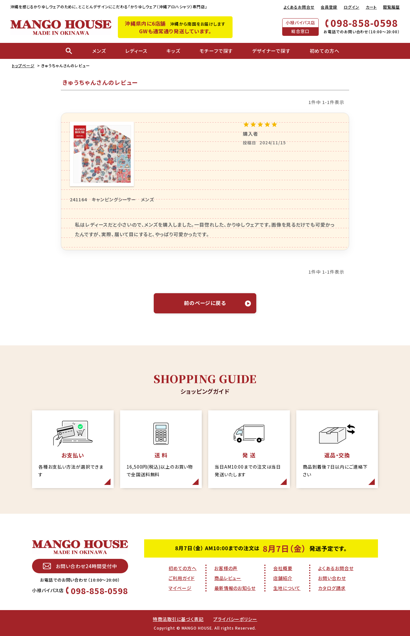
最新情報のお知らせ (235, 588)
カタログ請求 (331, 588)
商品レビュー (227, 578)
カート (371, 7)
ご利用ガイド (181, 578)
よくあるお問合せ (298, 7)
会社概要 (282, 568)
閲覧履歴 (391, 7)
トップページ (23, 65)
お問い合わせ (332, 578)
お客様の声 (226, 568)
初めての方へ (182, 568)
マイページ (180, 588)
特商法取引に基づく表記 (178, 619)
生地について (286, 588)
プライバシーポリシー (235, 619)
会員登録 (329, 7)
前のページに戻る (205, 303)
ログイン (351, 7)
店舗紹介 (282, 578)
